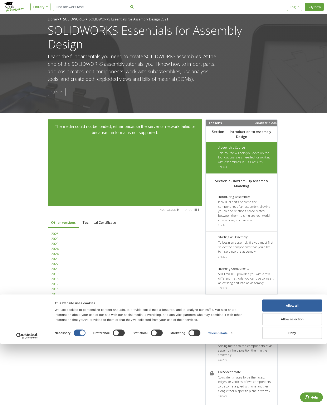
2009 (55, 324)
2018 (55, 279)
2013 (55, 304)
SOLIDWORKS (74, 19)
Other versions (63, 222)
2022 (55, 264)
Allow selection (292, 380)
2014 (55, 299)
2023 (55, 259)
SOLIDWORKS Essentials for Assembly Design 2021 (128, 19)
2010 (55, 319)
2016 (55, 289)
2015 (55, 294)
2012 (55, 309)
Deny (292, 394)
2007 (55, 334)
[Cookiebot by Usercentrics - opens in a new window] (27, 397)
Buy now (314, 7)
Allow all (292, 366)
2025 (55, 239)
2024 (55, 249)
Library (39, 7)
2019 (55, 274)
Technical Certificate (99, 222)
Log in (294, 7)
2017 (55, 284)
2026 (55, 234)
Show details (218, 394)
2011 (55, 314)
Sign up (57, 92)
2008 (55, 329)
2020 (55, 269)
